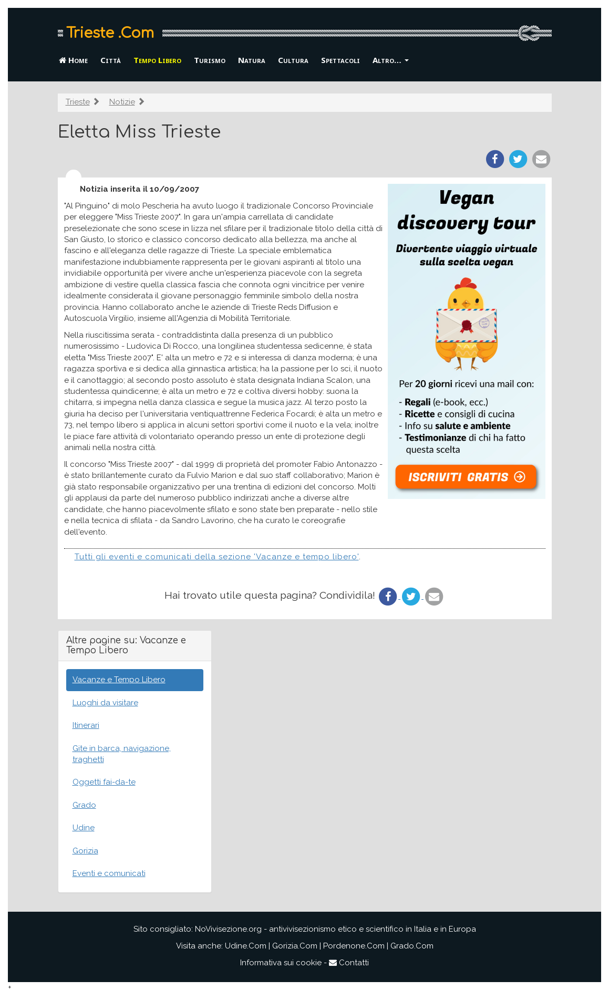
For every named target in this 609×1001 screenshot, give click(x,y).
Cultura (293, 60)
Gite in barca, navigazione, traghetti (122, 754)
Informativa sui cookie (281, 962)
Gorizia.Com (294, 946)
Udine (84, 827)
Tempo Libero (157, 60)
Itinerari (86, 725)
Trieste (78, 102)
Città (110, 60)
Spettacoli (340, 60)
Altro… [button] (391, 60)
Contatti (349, 962)
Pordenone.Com (354, 946)
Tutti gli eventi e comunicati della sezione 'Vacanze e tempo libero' (217, 556)
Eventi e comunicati (109, 873)
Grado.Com (411, 946)
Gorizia (85, 851)
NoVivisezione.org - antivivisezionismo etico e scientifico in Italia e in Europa (335, 929)
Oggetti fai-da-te (104, 782)
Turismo (209, 60)
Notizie (122, 102)
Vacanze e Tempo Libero (119, 679)
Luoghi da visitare (105, 702)
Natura (251, 60)
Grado (84, 805)
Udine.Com (245, 946)
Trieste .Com (110, 33)
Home (73, 60)
